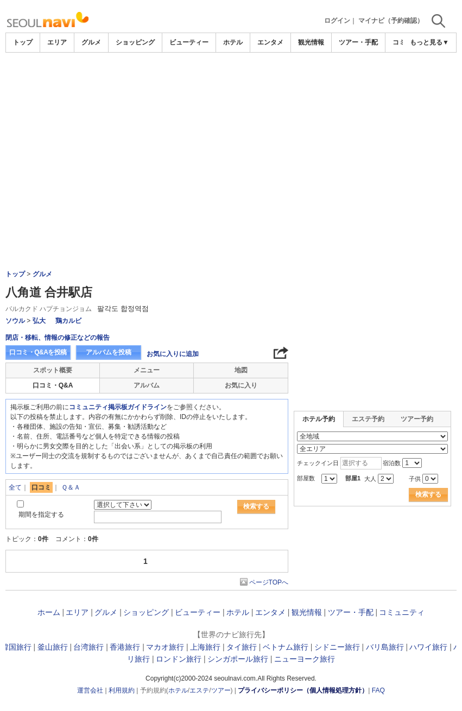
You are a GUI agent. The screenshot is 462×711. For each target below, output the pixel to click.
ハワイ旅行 (428, 647)
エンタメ (270, 42)
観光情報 (311, 42)
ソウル (15, 321)
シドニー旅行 (337, 647)
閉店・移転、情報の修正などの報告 (57, 337)
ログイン (337, 20)
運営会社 (90, 690)
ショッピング (135, 42)
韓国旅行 (16, 647)
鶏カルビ (68, 321)
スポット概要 (52, 370)
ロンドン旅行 (178, 659)
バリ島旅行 (385, 647)
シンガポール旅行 (237, 659)
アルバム (147, 385)
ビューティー (188, 42)
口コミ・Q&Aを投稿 (38, 352)
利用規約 (122, 690)
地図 (241, 370)
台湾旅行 (88, 647)
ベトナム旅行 (285, 647)
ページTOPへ (268, 582)
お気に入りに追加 (173, 354)
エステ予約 (368, 419)
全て (15, 487)
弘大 (39, 321)
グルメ (91, 42)
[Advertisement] (231, 134)
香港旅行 (125, 647)
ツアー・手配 (358, 42)
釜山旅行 (52, 647)
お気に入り (241, 385)
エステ (199, 690)
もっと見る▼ (429, 42)
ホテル (233, 42)
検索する (256, 506)
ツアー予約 (417, 419)
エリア (57, 42)
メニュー (147, 370)
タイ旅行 (241, 647)
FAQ (378, 690)
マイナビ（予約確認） (390, 20)
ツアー (221, 690)
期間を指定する (41, 514)
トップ (23, 42)
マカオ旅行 (165, 647)
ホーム (48, 612)
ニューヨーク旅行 (304, 659)
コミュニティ (402, 612)
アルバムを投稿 (108, 352)
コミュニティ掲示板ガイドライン (118, 407)
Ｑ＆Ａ (70, 487)
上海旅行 (205, 647)
